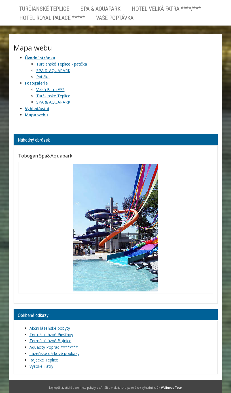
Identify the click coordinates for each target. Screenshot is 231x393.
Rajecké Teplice (43, 360)
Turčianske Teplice (53, 95)
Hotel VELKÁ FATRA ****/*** (166, 8)
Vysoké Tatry (41, 366)
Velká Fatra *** (50, 89)
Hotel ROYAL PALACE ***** (52, 17)
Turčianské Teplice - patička (61, 64)
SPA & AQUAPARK (100, 8)
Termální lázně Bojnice (50, 340)
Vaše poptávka (114, 17)
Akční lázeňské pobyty (49, 328)
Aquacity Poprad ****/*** (53, 347)
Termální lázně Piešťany (51, 334)
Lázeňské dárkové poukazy (54, 353)
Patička (43, 76)
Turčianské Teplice (44, 8)
